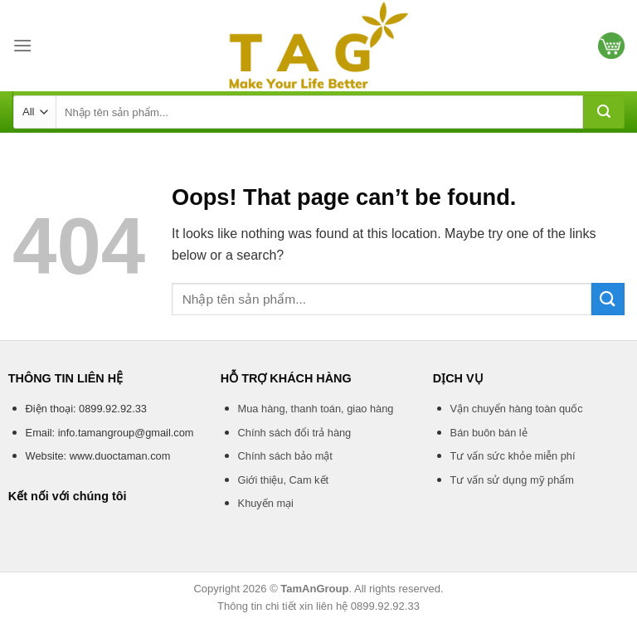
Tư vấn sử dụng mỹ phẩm (512, 480)
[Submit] (604, 112)
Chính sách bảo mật (285, 456)
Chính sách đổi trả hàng (295, 432)
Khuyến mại (266, 503)
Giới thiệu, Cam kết (283, 480)
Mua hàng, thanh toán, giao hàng (316, 408)
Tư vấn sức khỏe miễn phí (513, 456)
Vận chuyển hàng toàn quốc (516, 408)
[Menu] (22, 45)
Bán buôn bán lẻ (489, 432)
